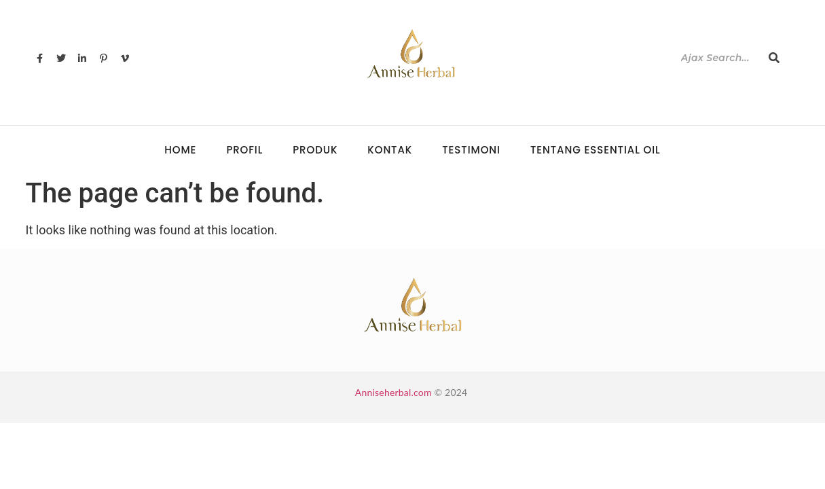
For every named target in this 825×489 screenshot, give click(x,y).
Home (180, 150)
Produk (315, 150)
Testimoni (471, 150)
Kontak (389, 150)
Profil (244, 150)
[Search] (718, 58)
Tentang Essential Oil (595, 150)
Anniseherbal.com (393, 392)
